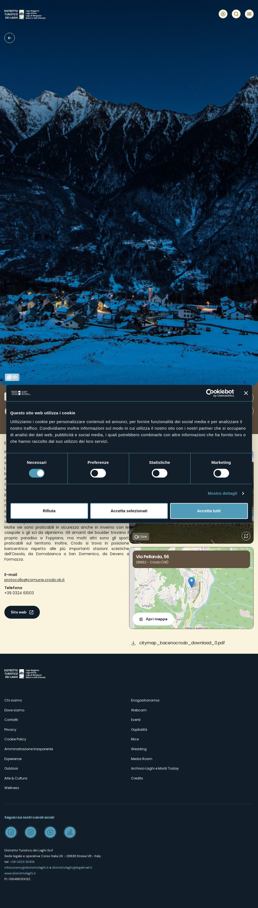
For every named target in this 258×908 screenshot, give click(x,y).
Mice (135, 739)
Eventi (136, 719)
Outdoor (11, 768)
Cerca (236, 14)
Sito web (18, 612)
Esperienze (13, 758)
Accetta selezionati (129, 510)
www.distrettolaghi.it (20, 873)
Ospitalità (139, 729)
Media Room (141, 758)
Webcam (139, 710)
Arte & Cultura (15, 778)
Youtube (50, 832)
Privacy (10, 729)
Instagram (30, 832)
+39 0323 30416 (22, 862)
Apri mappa (156, 618)
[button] (191, 582)
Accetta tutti (209, 510)
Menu (249, 14)
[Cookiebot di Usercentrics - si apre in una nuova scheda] (210, 393)
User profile (223, 14)
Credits (137, 778)
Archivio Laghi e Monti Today (155, 768)
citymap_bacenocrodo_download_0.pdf (182, 643)
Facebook (10, 832)
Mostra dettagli (222, 493)
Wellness (11, 787)
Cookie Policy (15, 739)
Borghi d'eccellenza (9, 38)
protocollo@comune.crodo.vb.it (34, 580)
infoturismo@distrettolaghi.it (26, 867)
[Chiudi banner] (246, 393)
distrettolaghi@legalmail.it (72, 867)
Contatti (11, 719)
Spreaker (69, 832)
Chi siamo (13, 700)
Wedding (139, 749)
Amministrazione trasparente (28, 749)
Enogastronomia (145, 700)
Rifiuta (49, 510)
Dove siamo (14, 710)
